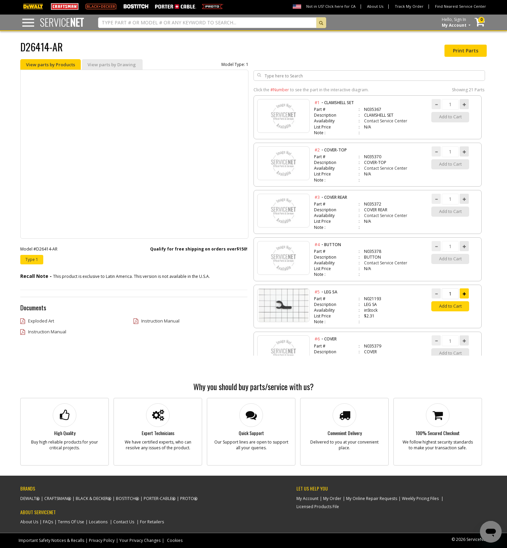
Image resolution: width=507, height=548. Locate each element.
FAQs (48, 522)
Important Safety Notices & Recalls (51, 540)
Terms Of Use (71, 522)
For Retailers (152, 522)
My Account (307, 498)
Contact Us (123, 522)
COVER (330, 339)
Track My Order (409, 6)
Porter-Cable (158, 498)
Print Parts (465, 50)
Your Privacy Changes (140, 540)
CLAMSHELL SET (339, 102)
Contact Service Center (385, 121)
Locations (98, 522)
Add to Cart (450, 306)
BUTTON (332, 244)
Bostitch (126, 498)
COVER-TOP (335, 150)
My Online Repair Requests (371, 498)
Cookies (175, 540)
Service (62, 22)
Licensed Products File (317, 506)
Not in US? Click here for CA (331, 6)
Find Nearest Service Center (460, 6)
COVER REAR (335, 197)
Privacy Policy (102, 540)
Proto (187, 498)
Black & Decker (92, 498)
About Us (375, 6)
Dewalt (28, 498)
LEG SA (330, 292)
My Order (332, 498)
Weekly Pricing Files (420, 498)
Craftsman (56, 498)
